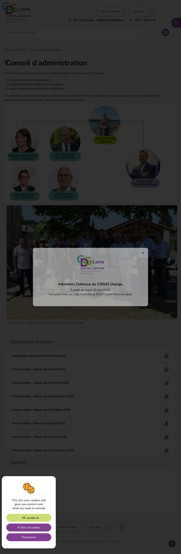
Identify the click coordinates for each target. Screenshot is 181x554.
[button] (165, 32)
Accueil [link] (8, 50)
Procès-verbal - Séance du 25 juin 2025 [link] (38, 423)
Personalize (29, 537)
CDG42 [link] (21, 50)
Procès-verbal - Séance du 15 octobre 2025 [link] (41, 410)
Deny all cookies (28, 527)
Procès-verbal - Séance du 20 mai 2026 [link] (38, 369)
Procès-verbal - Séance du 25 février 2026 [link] (40, 383)
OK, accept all (29, 518)
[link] (176, 22)
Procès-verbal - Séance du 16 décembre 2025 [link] (43, 396)
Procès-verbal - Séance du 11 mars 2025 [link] (39, 437)
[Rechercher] (140, 32)
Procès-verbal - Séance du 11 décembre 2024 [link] (43, 450)
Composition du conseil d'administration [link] (38, 356)
